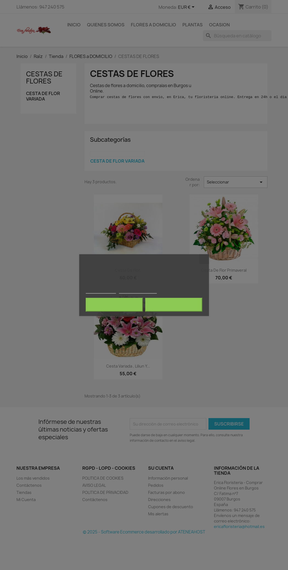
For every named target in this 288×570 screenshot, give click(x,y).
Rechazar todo (114, 304)
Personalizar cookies (138, 290)
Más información (101, 290)
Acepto (174, 304)
